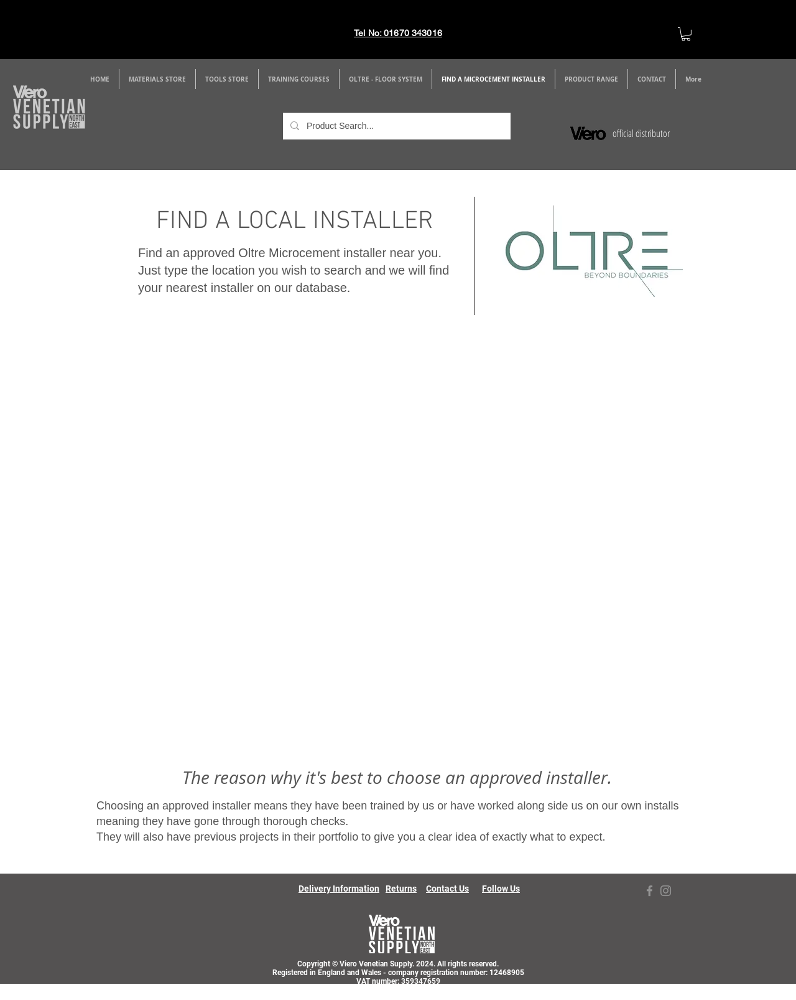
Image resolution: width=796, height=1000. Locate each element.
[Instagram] (666, 891)
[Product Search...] (395, 126)
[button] (157, 79)
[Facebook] (649, 891)
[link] (686, 34)
